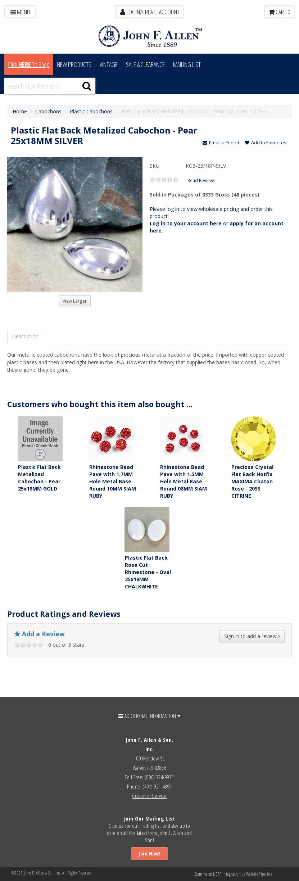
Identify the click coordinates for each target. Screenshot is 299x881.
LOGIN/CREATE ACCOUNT (150, 12)
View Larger (75, 301)
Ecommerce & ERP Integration (217, 874)
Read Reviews (201, 180)
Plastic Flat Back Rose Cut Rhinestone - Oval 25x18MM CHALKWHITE (148, 572)
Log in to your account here (186, 223)
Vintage (109, 64)
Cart (279, 12)
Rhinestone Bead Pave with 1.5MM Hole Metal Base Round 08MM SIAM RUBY (183, 481)
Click (29, 64)
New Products (74, 64)
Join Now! (149, 853)
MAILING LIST (187, 64)
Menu (20, 12)
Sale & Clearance (145, 64)
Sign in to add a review (252, 636)
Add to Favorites (265, 142)
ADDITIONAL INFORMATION (149, 715)
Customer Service (149, 795)
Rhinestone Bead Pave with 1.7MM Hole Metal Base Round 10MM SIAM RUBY (112, 481)
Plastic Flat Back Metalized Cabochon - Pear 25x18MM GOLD (39, 478)
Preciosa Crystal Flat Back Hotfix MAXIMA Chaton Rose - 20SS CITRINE (252, 481)
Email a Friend (221, 142)
